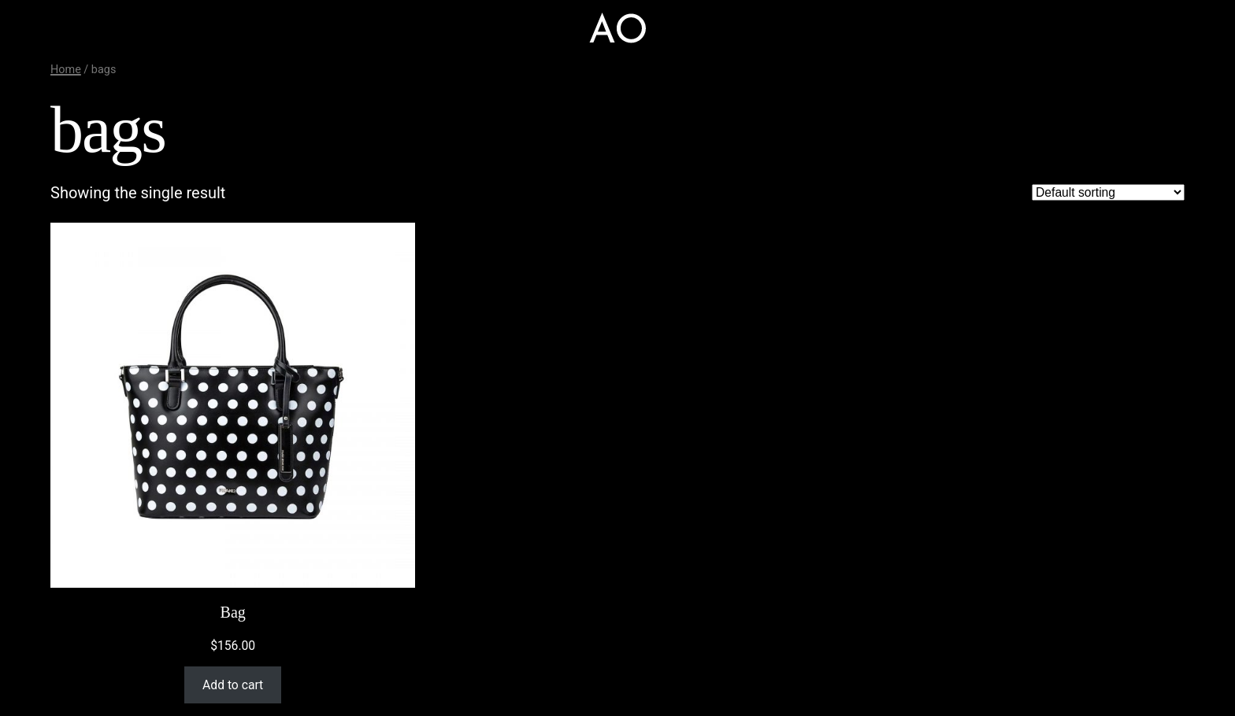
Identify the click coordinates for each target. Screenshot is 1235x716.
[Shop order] (1108, 192)
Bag (233, 612)
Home (65, 69)
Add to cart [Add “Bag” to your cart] (232, 684)
